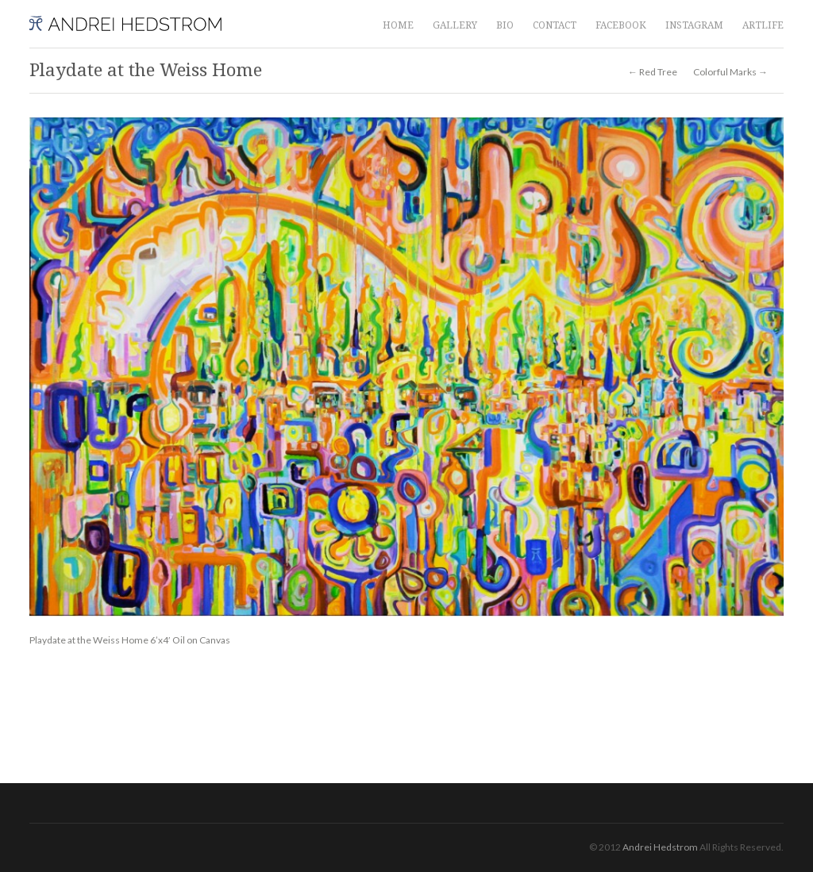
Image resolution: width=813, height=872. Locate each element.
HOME (398, 25)
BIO (505, 25)
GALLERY (455, 25)
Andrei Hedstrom (660, 847)
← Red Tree (652, 72)
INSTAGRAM (694, 25)
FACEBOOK (620, 25)
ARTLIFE (763, 25)
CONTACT (554, 25)
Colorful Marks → (730, 72)
